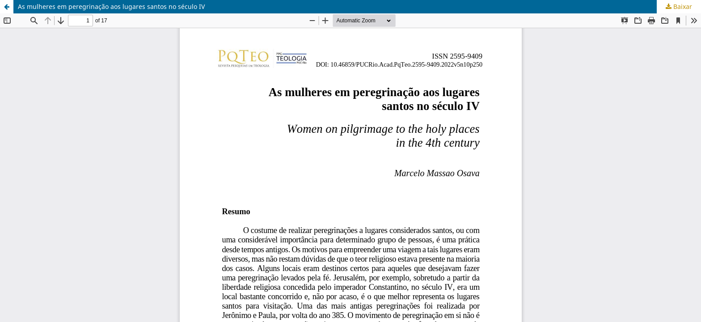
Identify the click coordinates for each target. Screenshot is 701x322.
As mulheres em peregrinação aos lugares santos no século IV (111, 6)
